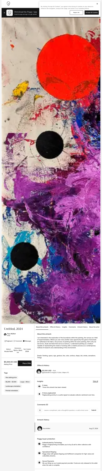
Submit (93, 410)
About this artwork (42, 327)
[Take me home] (8, 4)
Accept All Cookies (92, 12)
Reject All (76, 12)
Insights (64, 327)
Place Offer (27, 363)
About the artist (94, 327)
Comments (72, 327)
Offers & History (55, 327)
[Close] (97, 4)
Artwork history (82, 327)
